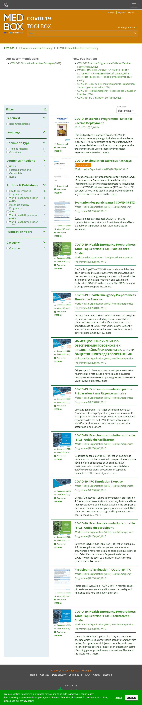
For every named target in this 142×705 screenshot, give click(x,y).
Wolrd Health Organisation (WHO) (93, 358)
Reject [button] (119, 697)
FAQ (87, 674)
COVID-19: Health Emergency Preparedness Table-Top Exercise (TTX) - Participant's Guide (105, 249)
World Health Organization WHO (92, 169)
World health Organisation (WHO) (93, 257)
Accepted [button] (131, 697)
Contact (44, 674)
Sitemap (107, 674)
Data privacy (59, 674)
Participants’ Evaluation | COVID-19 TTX (103, 569)
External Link (61, 144)
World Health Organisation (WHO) (93, 206)
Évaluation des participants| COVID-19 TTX (105, 202)
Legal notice (75, 674)
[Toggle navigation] (134, 5)
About (96, 674)
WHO (77, 127)
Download (62, 225)
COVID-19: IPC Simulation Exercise (99, 481)
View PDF (62, 229)
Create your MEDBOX (127, 27)
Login (111, 12)
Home (33, 674)
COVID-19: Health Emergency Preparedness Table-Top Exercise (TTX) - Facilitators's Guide (105, 616)
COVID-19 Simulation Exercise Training (77, 48)
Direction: (121, 106)
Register (121, 12)
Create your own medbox (65, 670)
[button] (35, 701)
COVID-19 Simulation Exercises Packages (103, 161)
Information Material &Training (36, 48)
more (106, 152)
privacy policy (26, 701)
